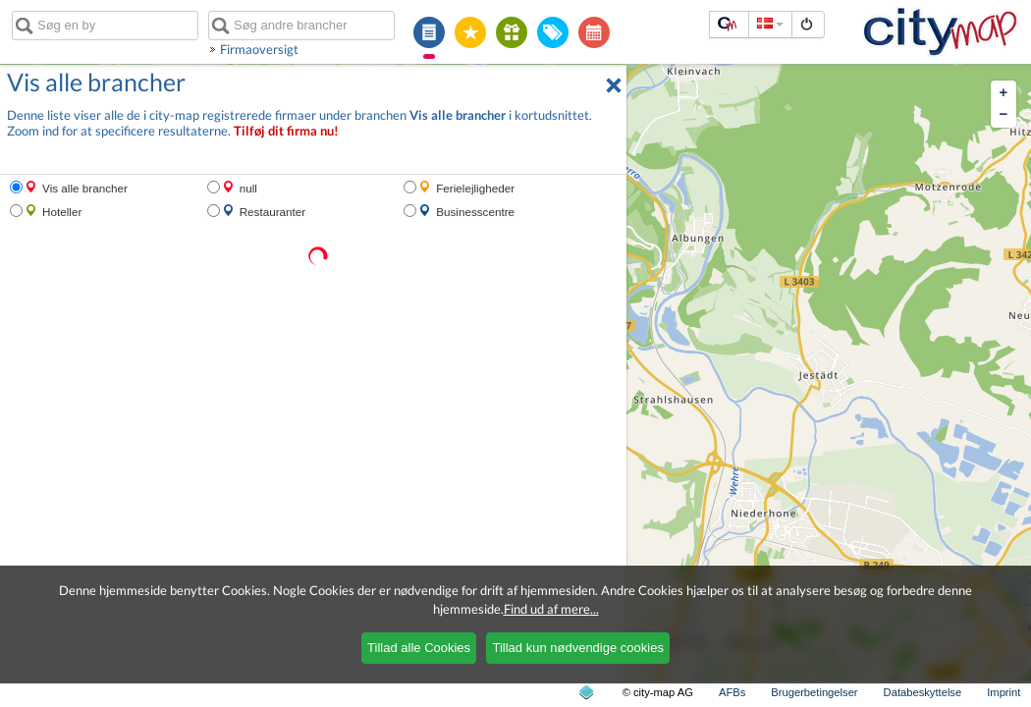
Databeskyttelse (923, 692)
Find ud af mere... (551, 609)
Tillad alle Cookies (418, 647)
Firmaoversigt (259, 49)
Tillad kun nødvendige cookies (577, 647)
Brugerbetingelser (814, 692)
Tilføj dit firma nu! (286, 131)
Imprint (1003, 692)
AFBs (732, 692)
